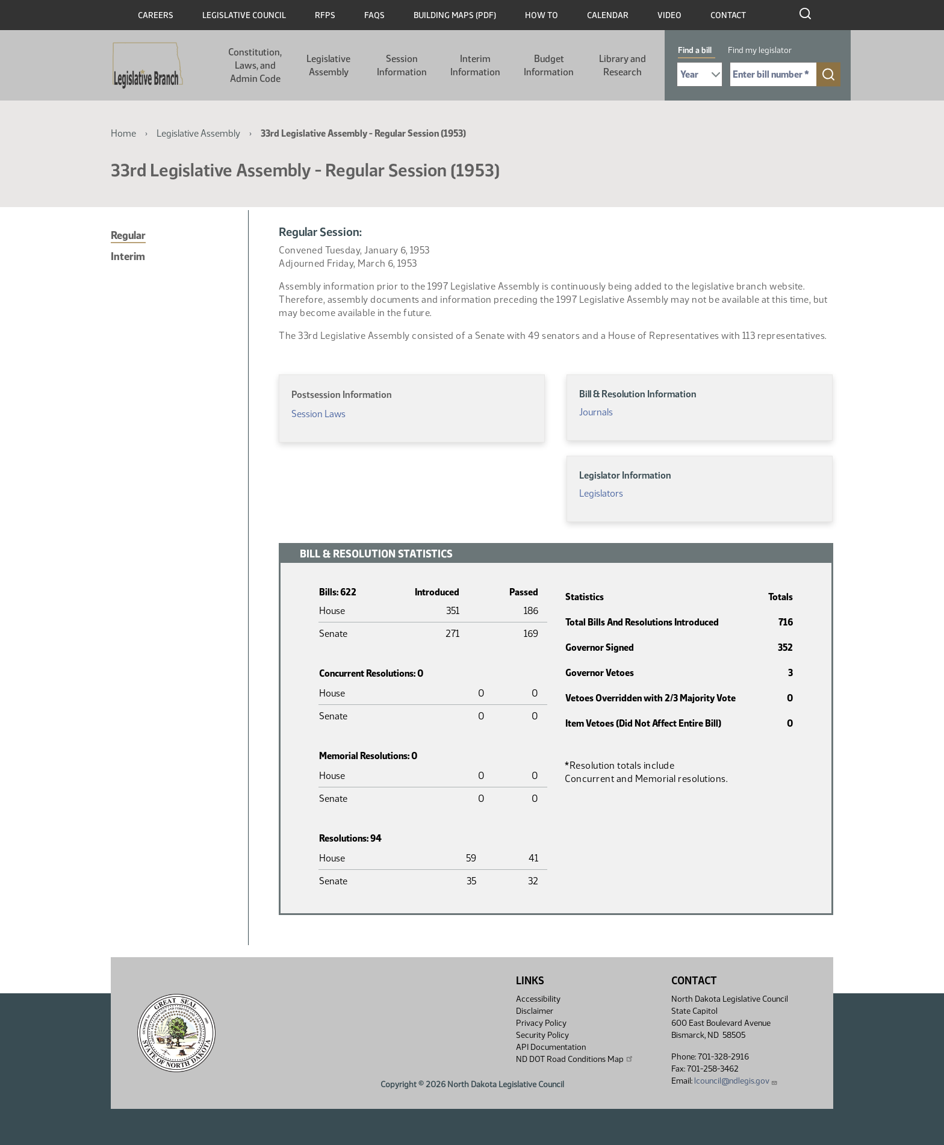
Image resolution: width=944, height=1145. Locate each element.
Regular (128, 235)
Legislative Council (244, 15)
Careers (155, 15)
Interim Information (475, 65)
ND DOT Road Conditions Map (575, 1058)
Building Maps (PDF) (455, 15)
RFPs (325, 15)
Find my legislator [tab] (760, 50)
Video (669, 15)
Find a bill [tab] (695, 50)
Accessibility (538, 999)
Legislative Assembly (328, 65)
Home (123, 133)
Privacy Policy (541, 1023)
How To (541, 15)
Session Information (402, 65)
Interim (128, 256)
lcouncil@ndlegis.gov (736, 1081)
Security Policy (542, 1035)
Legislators (601, 493)
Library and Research (622, 65)
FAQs (374, 15)
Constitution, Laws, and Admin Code (255, 65)
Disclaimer (534, 1011)
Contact (728, 15)
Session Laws (318, 414)
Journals (596, 412)
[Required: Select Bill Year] (699, 74)
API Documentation (551, 1047)
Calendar (608, 15)
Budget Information (549, 65)
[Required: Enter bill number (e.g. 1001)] (773, 74)
